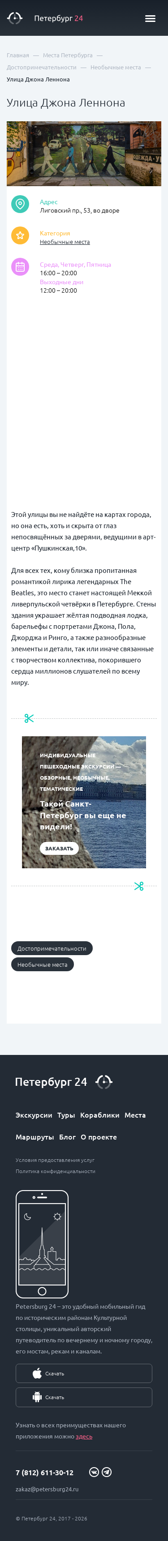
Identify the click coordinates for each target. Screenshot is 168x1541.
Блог (67, 1136)
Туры (66, 1114)
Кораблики (100, 1114)
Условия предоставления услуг (55, 1159)
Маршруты (35, 1136)
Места (135, 1114)
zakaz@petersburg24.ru (47, 1489)
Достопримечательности (51, 948)
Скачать (54, 1373)
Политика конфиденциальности (55, 1170)
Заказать (59, 848)
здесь (84, 1436)
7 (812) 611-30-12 (44, 1472)
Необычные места (65, 241)
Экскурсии (34, 1114)
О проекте (99, 1136)
